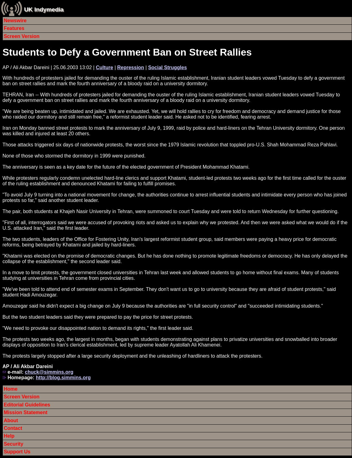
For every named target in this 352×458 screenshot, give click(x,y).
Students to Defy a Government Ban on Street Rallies (127, 52)
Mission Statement (25, 412)
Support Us (17, 451)
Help (9, 436)
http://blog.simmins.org (63, 377)
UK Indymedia (44, 9)
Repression (130, 67)
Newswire (15, 20)
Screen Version (22, 36)
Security (13, 444)
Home (10, 389)
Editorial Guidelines (27, 404)
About (11, 420)
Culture (104, 67)
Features (14, 28)
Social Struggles (167, 67)
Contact (13, 428)
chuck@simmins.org (49, 372)
